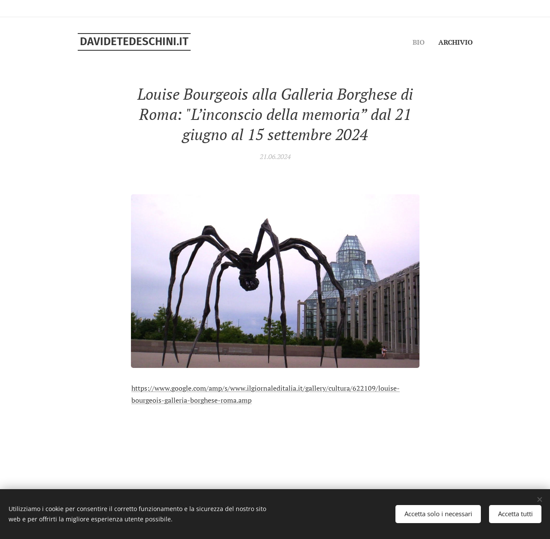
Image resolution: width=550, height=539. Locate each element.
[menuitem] (461, 43)
